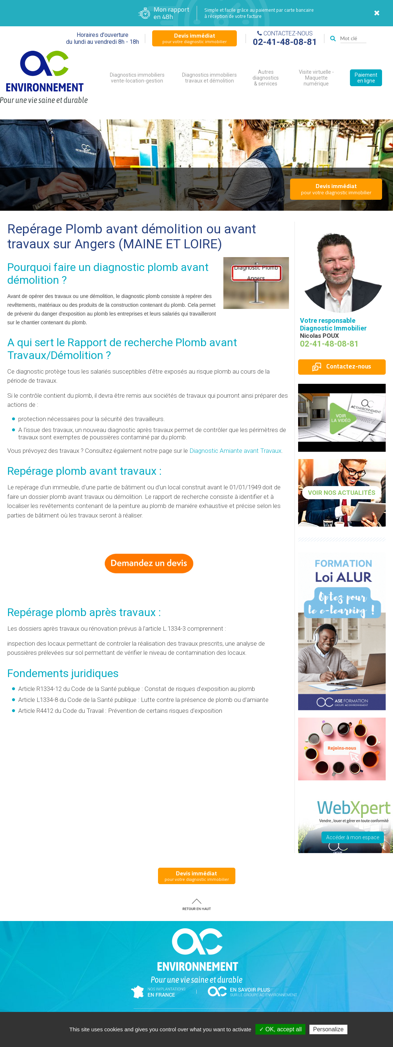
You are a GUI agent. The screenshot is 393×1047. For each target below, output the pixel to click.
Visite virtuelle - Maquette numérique (316, 78)
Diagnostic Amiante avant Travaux (235, 450)
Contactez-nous (341, 366)
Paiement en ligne (366, 78)
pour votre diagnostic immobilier (194, 38)
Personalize (328, 1029)
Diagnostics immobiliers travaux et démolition (209, 78)
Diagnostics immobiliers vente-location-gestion (137, 78)
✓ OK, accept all (280, 1029)
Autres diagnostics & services (266, 78)
